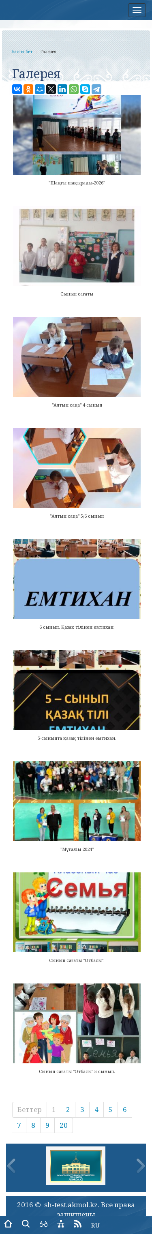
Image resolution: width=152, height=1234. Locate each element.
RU (95, 1225)
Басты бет (22, 51)
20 (64, 1125)
